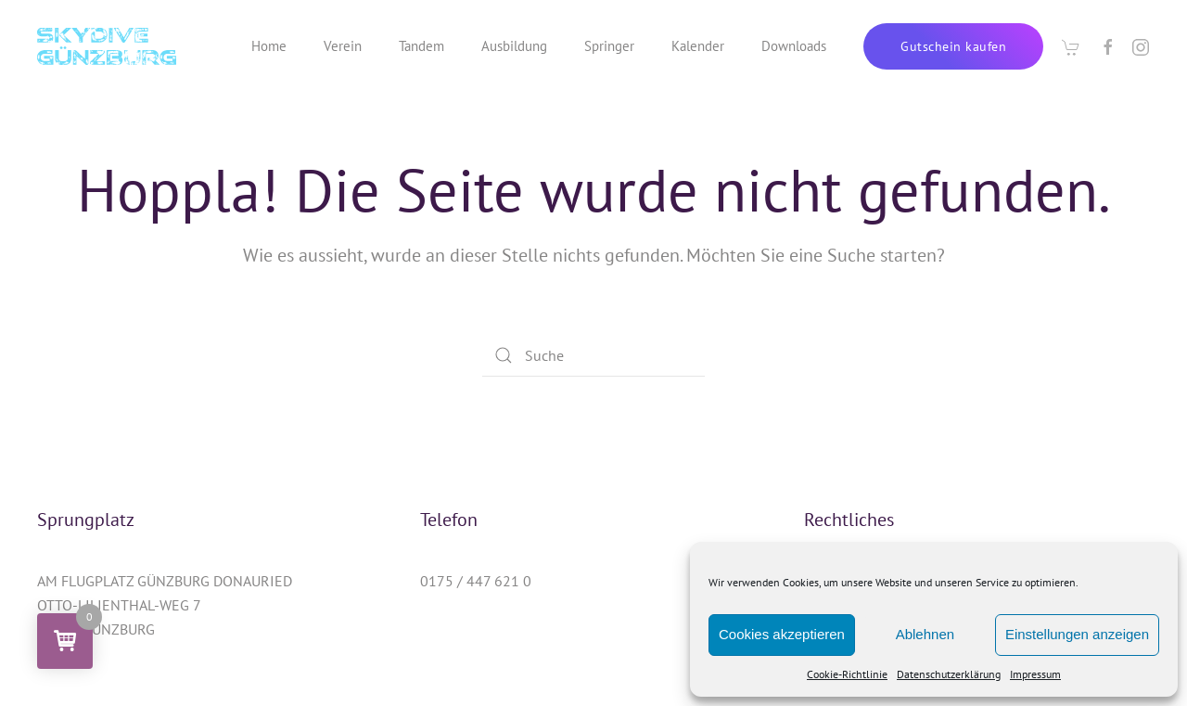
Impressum (1035, 674)
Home (269, 46)
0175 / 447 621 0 (475, 580)
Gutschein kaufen (953, 46)
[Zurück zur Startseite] (106, 46)
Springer (609, 46)
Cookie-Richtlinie (847, 674)
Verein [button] (343, 46)
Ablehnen (925, 634)
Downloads (793, 46)
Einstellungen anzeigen (1077, 634)
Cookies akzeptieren (782, 634)
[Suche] (593, 355)
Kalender (697, 46)
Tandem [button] (421, 46)
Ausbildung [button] (514, 46)
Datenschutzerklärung (949, 674)
